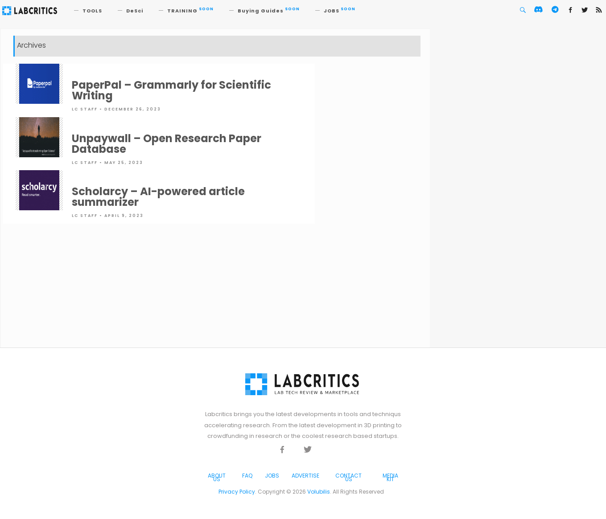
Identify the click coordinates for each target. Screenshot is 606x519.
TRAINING (190, 10)
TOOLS (92, 10)
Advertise (305, 475)
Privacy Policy (236, 491)
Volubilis (318, 491)
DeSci (134, 10)
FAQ (247, 475)
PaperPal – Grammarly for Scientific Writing (171, 90)
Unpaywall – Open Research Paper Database (166, 143)
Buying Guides (269, 10)
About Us (217, 477)
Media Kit (390, 477)
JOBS (339, 10)
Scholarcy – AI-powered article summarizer (158, 196)
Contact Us (348, 477)
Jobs (272, 475)
